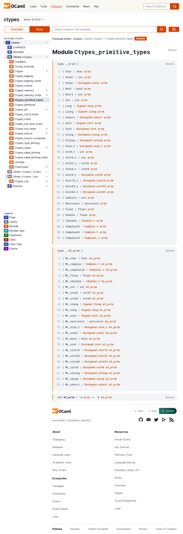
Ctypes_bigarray (24, 76)
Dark (153, 411)
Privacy (143, 528)
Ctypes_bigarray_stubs (28, 80)
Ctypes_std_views (25, 128)
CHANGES (19, 47)
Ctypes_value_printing (27, 152)
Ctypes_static (23, 119)
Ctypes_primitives (25, 104)
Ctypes (19, 71)
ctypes (11, 19)
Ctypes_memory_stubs (28, 95)
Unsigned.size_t (91, 146)
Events (56, 501)
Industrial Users (61, 454)
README (18, 52)
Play (96, 6)
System (168, 411)
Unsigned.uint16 (94, 180)
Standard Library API (127, 470)
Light (138, 411)
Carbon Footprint (98, 528)
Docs (39, 29)
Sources (17, 186)
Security (75, 528)
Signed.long (84, 105)
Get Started (122, 447)
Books (118, 477)
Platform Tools (123, 454)
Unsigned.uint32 (94, 186)
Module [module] (140, 38)
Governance (123, 528)
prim (87, 71)
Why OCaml (59, 470)
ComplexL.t (92, 237)
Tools (43, 6)
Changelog (58, 439)
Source (172, 50)
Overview (17, 29)
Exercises (120, 485)
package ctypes (13, 38)
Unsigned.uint (86, 128)
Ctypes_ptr (21, 109)
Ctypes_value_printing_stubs (31, 157)
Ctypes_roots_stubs (26, 114)
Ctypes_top (21, 181)
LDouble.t (88, 220)
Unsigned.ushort (91, 117)
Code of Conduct (166, 528)
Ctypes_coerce (23, 85)
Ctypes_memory (24, 90)
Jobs (55, 516)
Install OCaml (122, 439)
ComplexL (20, 61)
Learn (33, 6)
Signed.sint (84, 123)
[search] (174, 6)
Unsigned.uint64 (94, 192)
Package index (61, 38)
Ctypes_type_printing (27, 143)
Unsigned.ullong (91, 140)
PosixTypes (21, 166)
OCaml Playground (125, 500)
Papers (119, 493)
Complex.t (91, 226)
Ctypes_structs (24, 133)
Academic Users (61, 462)
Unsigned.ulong (88, 134)
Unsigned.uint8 (92, 174)
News (86, 6)
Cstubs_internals (24, 66)
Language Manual (125, 462)
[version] (34, 19)
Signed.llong (87, 111)
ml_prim (94, 258)
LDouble (19, 162)
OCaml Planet (60, 509)
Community (72, 6)
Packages (56, 6)
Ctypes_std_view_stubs (28, 123)
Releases (57, 447)
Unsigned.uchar (88, 82)
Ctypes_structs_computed (30, 138)
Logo (118, 508)
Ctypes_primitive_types (29, 100)
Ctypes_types (23, 147)
